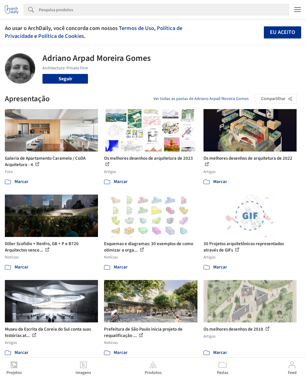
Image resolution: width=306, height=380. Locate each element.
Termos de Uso (136, 28)
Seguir (65, 78)
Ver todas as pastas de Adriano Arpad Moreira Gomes (201, 99)
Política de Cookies (61, 36)
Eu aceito (282, 32)
